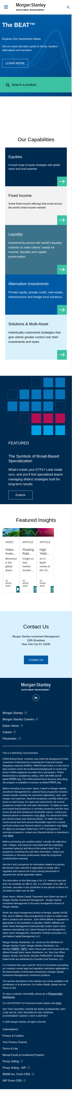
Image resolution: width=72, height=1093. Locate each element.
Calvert (7, 732)
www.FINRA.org (51, 782)
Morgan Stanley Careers (18, 719)
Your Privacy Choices (15, 1042)
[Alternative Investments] (36, 294)
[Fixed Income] (36, 205)
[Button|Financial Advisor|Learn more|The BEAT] (15, 63)
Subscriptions (10, 1029)
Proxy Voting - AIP (14, 1067)
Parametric (10, 738)
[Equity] (36, 167)
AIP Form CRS (12, 1080)
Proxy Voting (11, 1061)
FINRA (15, 949)
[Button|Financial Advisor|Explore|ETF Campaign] (20, 495)
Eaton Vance (11, 725)
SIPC (24, 949)
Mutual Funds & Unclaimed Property (23, 1055)
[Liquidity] (36, 249)
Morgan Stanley (13, 713)
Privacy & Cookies (13, 1035)
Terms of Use (10, 1048)
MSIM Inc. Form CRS (16, 1074)
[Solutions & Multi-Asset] (36, 337)
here (42, 815)
